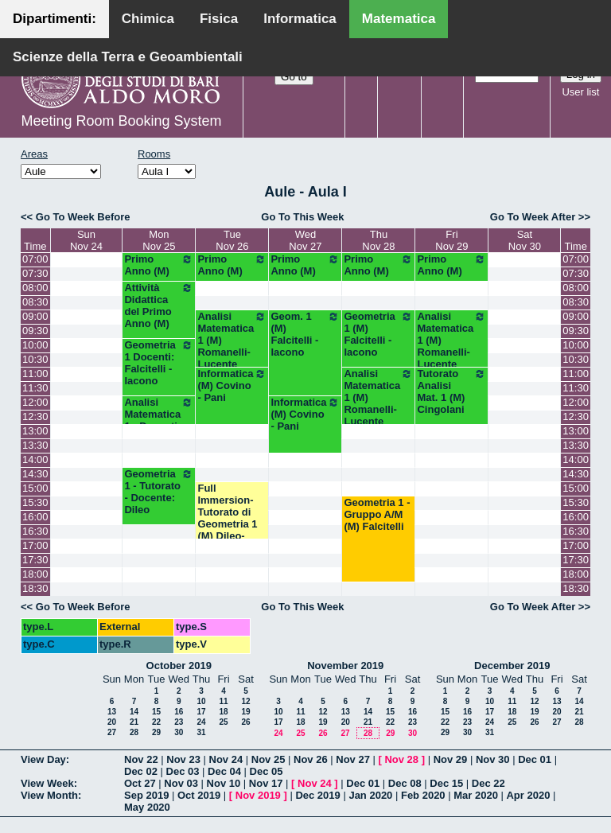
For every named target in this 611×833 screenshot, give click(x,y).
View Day (43, 759)
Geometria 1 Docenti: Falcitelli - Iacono (158, 363)
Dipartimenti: (54, 18)
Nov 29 (451, 759)
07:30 (35, 273)
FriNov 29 (451, 240)
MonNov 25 (158, 240)
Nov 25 (268, 759)
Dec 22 (488, 783)
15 (156, 711)
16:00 (35, 517)
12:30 (35, 416)
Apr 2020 (528, 795)
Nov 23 (183, 759)
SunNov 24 (86, 240)
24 (201, 722)
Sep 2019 (146, 795)
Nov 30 (493, 759)
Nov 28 (401, 759)
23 (178, 722)
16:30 (35, 531)
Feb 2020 (423, 795)
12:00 (35, 402)
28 (134, 732)
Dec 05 (266, 771)
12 (245, 701)
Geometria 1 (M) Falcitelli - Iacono (378, 334)
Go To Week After (532, 217)
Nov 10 (224, 783)
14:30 (35, 474)
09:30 (35, 331)
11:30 (35, 388)
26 (245, 722)
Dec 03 (183, 771)
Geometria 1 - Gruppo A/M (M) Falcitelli (377, 514)
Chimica (148, 18)
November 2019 (345, 665)
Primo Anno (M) (158, 265)
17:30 (35, 560)
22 (156, 722)
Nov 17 (266, 783)
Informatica (300, 18)
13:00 (35, 431)
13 (111, 711)
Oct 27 (140, 783)
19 (245, 711)
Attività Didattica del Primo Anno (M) (158, 305)
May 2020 (147, 807)
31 (201, 732)
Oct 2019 (198, 795)
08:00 (35, 288)
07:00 (35, 259)
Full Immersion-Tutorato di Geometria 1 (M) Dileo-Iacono (227, 518)
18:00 (35, 574)
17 (201, 711)
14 (134, 711)
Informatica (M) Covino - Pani (232, 385)
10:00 (35, 345)
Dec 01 (534, 759)
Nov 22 (141, 759)
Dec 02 (141, 771)
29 (156, 732)
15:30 (35, 502)
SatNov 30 (524, 240)
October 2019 (179, 665)
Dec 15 (446, 783)
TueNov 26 (232, 240)
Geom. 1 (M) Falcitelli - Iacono (305, 334)
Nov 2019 (258, 795)
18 (223, 711)
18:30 (35, 588)
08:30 (35, 302)
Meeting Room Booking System (121, 121)
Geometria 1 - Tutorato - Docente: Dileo (158, 492)
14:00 (35, 459)
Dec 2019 (317, 795)
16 (178, 711)
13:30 (35, 445)
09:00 (35, 316)
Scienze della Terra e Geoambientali (128, 56)
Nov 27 (353, 759)
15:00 (35, 488)
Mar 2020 (475, 795)
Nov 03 (181, 783)
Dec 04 (224, 771)
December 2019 (512, 665)
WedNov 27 (305, 240)
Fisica (219, 18)
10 (201, 701)
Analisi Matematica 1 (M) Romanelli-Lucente (232, 340)
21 (134, 722)
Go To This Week (302, 217)
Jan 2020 (370, 795)
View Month (49, 795)
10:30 (35, 359)
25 (223, 722)
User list (580, 92)
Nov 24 (226, 759)
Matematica (399, 18)
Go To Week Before (83, 217)
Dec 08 (405, 783)
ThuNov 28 (378, 240)
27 (111, 732)
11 (223, 701)
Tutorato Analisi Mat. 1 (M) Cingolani (451, 391)
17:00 (35, 545)
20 (111, 722)
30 (178, 732)
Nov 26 (311, 759)
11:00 (35, 374)
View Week (47, 783)
